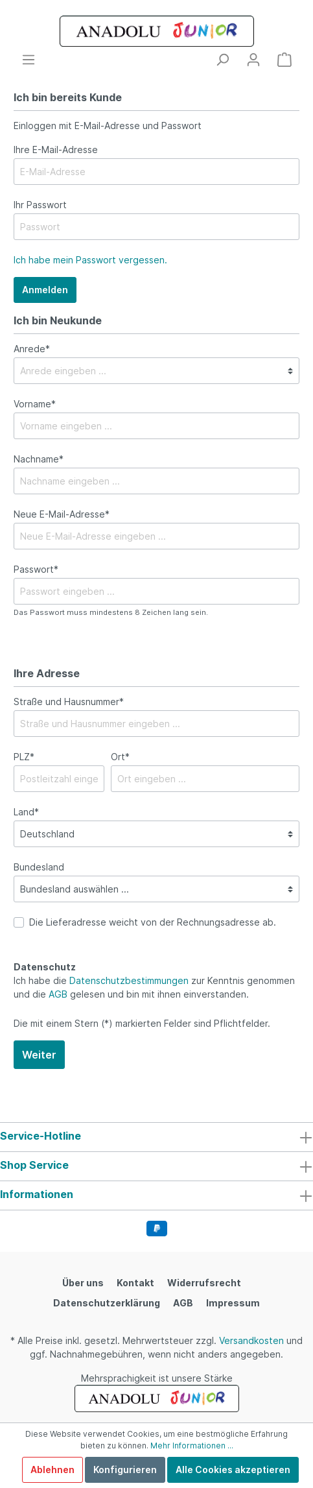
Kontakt (135, 1282)
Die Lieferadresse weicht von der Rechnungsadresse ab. (152, 922)
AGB (58, 994)
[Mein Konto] (253, 60)
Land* (26, 811)
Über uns (83, 1282)
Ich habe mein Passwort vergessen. (90, 259)
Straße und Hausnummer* (69, 701)
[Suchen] (222, 60)
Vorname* (35, 403)
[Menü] (28, 60)
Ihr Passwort (40, 204)
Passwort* (36, 569)
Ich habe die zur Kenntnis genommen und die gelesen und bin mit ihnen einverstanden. (154, 987)
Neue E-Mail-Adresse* (62, 514)
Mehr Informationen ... (191, 1445)
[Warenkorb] (284, 60)
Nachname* (39, 458)
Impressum (233, 1302)
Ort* (120, 756)
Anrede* (32, 348)
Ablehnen (52, 1469)
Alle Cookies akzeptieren (233, 1469)
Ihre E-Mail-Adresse (56, 149)
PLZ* (24, 756)
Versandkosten (251, 1340)
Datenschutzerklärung (106, 1302)
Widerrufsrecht (204, 1282)
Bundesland (39, 866)
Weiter (39, 1054)
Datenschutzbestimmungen (129, 980)
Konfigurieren (125, 1469)
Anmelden (45, 289)
